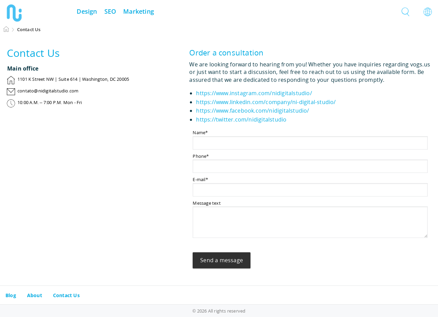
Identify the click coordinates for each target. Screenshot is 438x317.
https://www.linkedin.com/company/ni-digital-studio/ (266, 102)
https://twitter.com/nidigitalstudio (241, 119)
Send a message (221, 260)
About (34, 295)
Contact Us (66, 295)
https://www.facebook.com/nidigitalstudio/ (252, 110)
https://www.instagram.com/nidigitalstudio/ (254, 93)
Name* (200, 132)
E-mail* (200, 179)
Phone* (201, 156)
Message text (206, 203)
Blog (10, 295)
